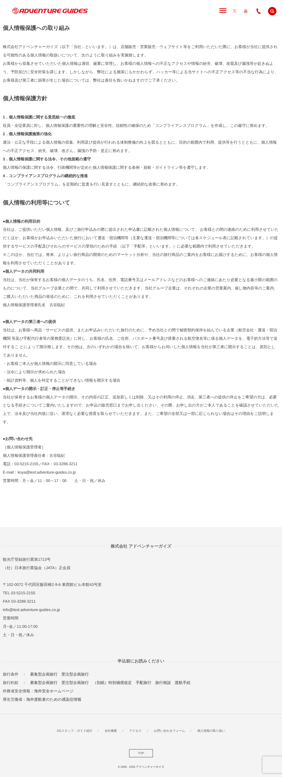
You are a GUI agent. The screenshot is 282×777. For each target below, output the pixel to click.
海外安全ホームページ (53, 691)
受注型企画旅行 (75, 674)
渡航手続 (182, 682)
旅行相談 (163, 682)
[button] (272, 11)
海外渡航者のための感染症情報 (53, 699)
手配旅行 (143, 682)
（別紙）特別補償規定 (112, 682)
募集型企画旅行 (44, 674)
